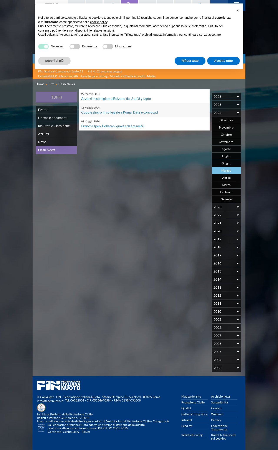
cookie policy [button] (98, 22)
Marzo (226, 185)
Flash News (46, 150)
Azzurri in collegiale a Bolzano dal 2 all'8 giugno (116, 98)
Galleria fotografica (194, 414)
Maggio (226, 170)
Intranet (186, 420)
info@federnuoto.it (50, 401)
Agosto (226, 149)
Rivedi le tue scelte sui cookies (223, 436)
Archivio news (220, 396)
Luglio (226, 156)
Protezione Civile (193, 402)
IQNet (86, 431)
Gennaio (226, 199)
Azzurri (43, 134)
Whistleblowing (192, 435)
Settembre (226, 142)
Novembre (226, 127)
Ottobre (226, 134)
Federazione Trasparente (219, 427)
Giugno (226, 163)
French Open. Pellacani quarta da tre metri (112, 126)
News (42, 142)
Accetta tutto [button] (223, 60)
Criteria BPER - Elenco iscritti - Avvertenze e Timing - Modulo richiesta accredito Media (97, 76)
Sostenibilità (219, 402)
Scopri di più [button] (54, 60)
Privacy (216, 420)
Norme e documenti (53, 117)
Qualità (186, 408)
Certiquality (71, 431)
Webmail (217, 414)
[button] (237, 10)
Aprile (226, 177)
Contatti (216, 408)
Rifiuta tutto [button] (190, 60)
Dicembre (226, 120)
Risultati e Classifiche (54, 126)
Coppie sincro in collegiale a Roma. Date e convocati (119, 112)
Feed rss (186, 426)
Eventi (43, 109)
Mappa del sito (191, 396)
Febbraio (226, 192)
